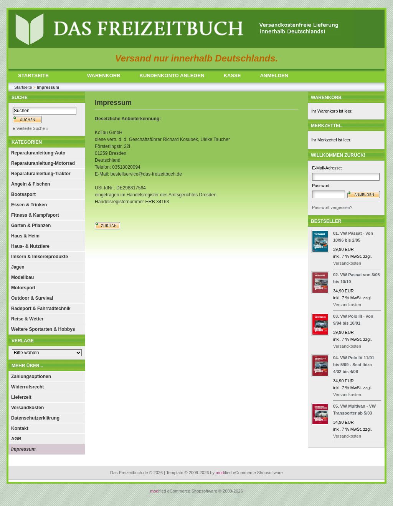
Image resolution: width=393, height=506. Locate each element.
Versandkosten (27, 407)
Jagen (18, 267)
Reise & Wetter (27, 319)
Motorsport (23, 287)
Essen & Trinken (29, 204)
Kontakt (19, 428)
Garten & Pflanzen (31, 225)
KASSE (232, 75)
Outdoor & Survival (32, 298)
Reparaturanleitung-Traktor (41, 173)
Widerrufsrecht (27, 387)
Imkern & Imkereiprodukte (39, 256)
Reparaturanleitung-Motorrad (43, 163)
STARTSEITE (33, 75)
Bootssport (23, 194)
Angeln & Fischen (30, 184)
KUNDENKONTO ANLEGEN (172, 75)
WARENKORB (104, 75)
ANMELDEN (274, 75)
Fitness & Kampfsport (35, 215)
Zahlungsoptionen (31, 376)
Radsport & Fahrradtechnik (41, 308)
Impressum (23, 449)
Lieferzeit (21, 397)
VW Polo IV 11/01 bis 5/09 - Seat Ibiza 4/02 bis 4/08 (353, 364)
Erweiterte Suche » (30, 128)
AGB (16, 438)
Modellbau (22, 277)
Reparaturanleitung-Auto (38, 153)
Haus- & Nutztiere (30, 246)
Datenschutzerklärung (35, 418)
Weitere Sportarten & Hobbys (43, 329)
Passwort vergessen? (332, 207)
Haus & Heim (25, 236)
